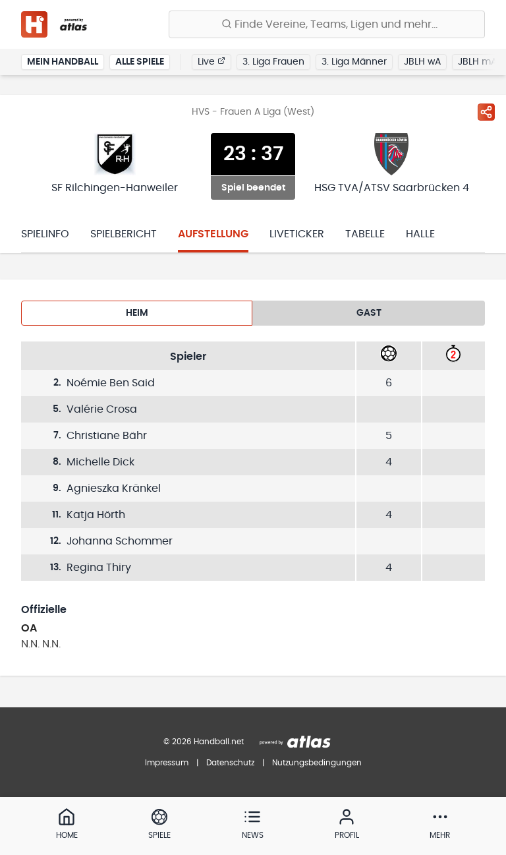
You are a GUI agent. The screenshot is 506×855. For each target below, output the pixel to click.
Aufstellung (213, 234)
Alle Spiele (139, 62)
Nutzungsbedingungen (317, 763)
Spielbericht (123, 234)
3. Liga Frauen (273, 62)
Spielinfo (45, 234)
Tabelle (365, 234)
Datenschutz (230, 763)
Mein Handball (62, 62)
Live (211, 61)
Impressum (166, 763)
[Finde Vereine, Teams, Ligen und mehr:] (327, 24)
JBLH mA (477, 62)
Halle (420, 234)
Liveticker (296, 234)
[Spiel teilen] (486, 112)
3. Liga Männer (354, 62)
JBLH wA (422, 62)
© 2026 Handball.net (203, 742)
